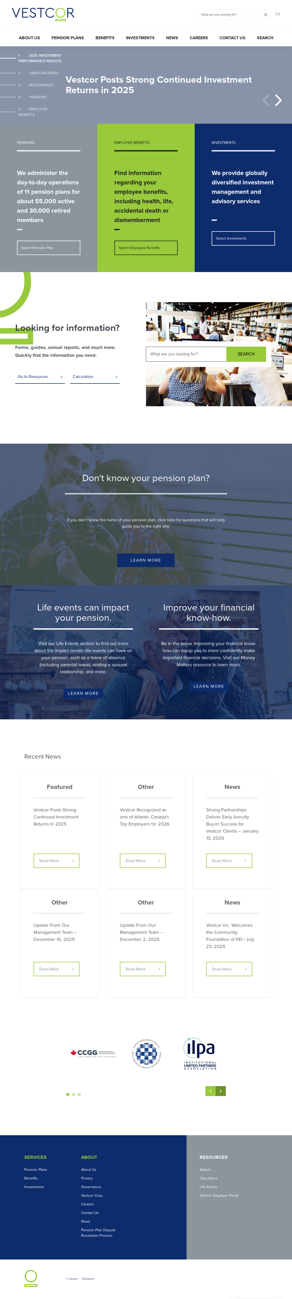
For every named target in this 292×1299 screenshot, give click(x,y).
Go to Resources (33, 377)
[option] (146, 85)
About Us (29, 38)
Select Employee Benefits (139, 248)
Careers (199, 38)
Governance (91, 1187)
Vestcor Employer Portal (219, 1196)
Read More (49, 861)
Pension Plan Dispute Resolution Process (98, 1233)
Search (265, 38)
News (172, 38)
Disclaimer (88, 1279)
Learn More (146, 560)
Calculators (83, 377)
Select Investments (231, 238)
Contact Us (232, 38)
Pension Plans (68, 38)
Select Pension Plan (37, 248)
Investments (140, 38)
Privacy (87, 1178)
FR (277, 14)
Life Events (208, 1187)
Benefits (105, 38)
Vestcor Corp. (92, 1196)
